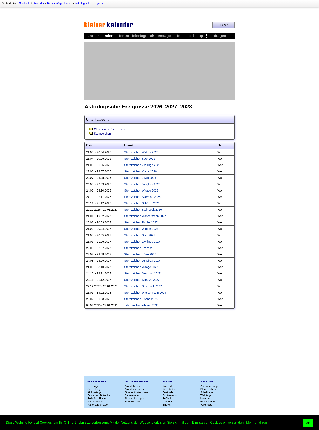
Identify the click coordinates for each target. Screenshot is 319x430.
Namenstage (95, 401)
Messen (205, 398)
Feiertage (139, 36)
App (200, 36)
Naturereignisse (137, 381)
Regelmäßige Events (59, 3)
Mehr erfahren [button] (256, 422)
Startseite (24, 3)
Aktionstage (160, 36)
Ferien (124, 36)
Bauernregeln (133, 401)
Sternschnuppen (135, 398)
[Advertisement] (159, 71)
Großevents (170, 395)
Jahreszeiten (132, 395)
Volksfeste (206, 404)
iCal (191, 36)
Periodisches (96, 381)
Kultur (167, 381)
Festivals (168, 392)
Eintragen (217, 36)
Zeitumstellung (209, 386)
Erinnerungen (208, 401)
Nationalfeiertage (97, 404)
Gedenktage (94, 389)
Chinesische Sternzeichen (110, 129)
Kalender (38, 3)
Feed (181, 36)
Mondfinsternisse (135, 389)
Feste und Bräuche (98, 395)
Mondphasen (133, 386)
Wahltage (205, 395)
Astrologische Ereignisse (89, 3)
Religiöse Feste (96, 398)
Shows (167, 404)
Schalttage (206, 392)
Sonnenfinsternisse (136, 392)
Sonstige (206, 381)
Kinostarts (169, 389)
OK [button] (308, 422)
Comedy (167, 401)
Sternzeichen (102, 133)
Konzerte (168, 386)
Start (91, 36)
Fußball (167, 398)
